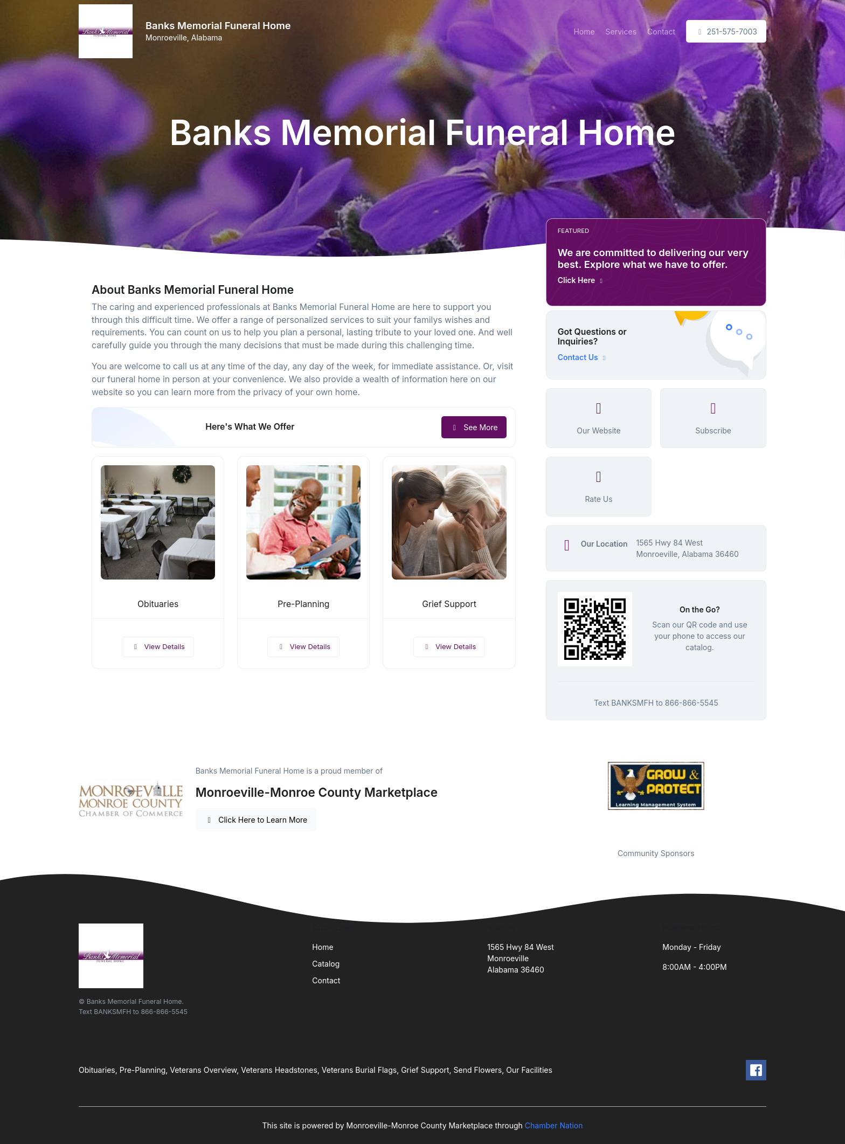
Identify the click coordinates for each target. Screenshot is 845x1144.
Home (583, 31)
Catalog (326, 963)
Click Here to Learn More (256, 819)
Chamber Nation (554, 1125)
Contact (661, 31)
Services (621, 31)
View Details (158, 646)
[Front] (108, 31)
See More (474, 427)
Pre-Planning (303, 604)
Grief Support (449, 604)
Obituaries (157, 604)
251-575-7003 (726, 31)
